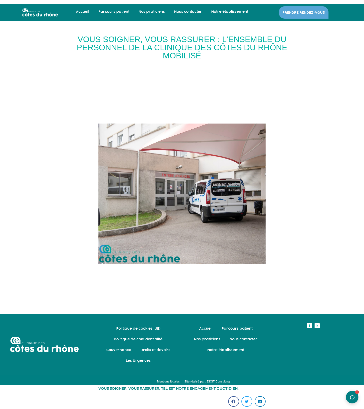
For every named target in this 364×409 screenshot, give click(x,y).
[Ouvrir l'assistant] (352, 397)
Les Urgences (138, 360)
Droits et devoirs (155, 350)
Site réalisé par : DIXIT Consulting (207, 381)
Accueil (82, 11)
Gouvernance (118, 350)
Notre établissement (229, 11)
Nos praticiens (152, 11)
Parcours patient (113, 11)
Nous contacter (188, 11)
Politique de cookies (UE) (138, 328)
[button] (233, 401)
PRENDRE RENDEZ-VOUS (304, 12)
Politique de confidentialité (138, 339)
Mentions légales (168, 381)
